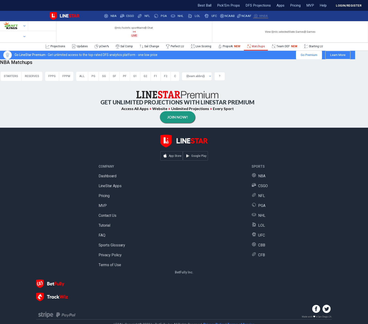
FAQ (102, 235)
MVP (103, 206)
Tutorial (104, 225)
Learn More (337, 55)
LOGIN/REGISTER (348, 5)
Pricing (104, 196)
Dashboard (107, 176)
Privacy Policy (110, 255)
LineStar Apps (110, 186)
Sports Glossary (112, 245)
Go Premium (309, 55)
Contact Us (107, 215)
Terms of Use (110, 265)
